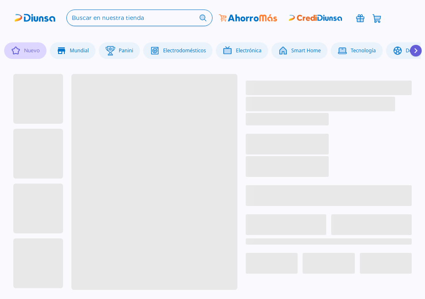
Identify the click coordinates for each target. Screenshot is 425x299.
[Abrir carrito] (377, 18)
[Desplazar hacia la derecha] (416, 50)
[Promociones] (360, 18)
